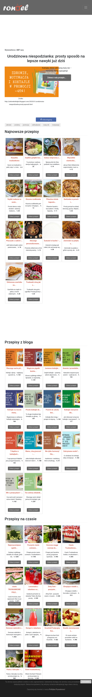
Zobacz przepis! (14, 175)
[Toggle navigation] (85, 7)
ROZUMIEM (86, 682)
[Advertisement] (46, 32)
